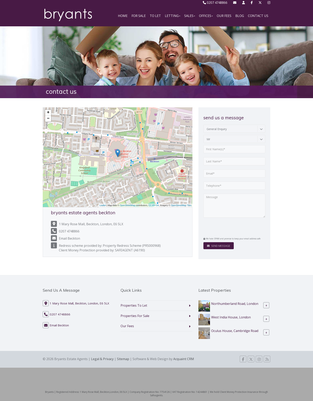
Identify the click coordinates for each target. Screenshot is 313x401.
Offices (206, 16)
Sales (189, 16)
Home (123, 16)
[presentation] (227, 228)
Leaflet (102, 205)
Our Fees (224, 16)
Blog (239, 16)
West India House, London (231, 317)
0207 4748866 (215, 2)
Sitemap (123, 359)
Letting (172, 16)
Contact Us (258, 16)
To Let (155, 16)
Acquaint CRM (183, 359)
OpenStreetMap (127, 205)
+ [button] (48, 113)
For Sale (139, 16)
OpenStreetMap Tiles (181, 205)
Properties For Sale (135, 316)
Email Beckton (69, 238)
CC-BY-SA (154, 205)
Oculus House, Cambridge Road (234, 330)
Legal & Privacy (102, 359)
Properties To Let (134, 305)
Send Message (218, 246)
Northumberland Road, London (234, 303)
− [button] (48, 119)
